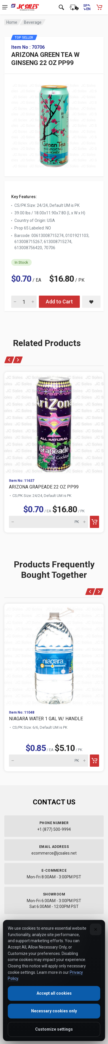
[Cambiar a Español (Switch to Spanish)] (86, 7)
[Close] (95, 929)
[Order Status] (74, 7)
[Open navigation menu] (4, 7)
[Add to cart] (94, 522)
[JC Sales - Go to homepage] (24, 7)
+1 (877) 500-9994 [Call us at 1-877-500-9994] (54, 829)
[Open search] (61, 7)
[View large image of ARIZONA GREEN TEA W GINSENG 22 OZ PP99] (54, 124)
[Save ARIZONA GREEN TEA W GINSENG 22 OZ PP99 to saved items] (91, 302)
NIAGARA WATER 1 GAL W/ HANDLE (46, 718)
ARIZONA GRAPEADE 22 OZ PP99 (44, 487)
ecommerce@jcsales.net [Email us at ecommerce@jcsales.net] (54, 853)
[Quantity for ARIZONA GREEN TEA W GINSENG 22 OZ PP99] (24, 302)
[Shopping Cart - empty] (99, 7)
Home (11, 22)
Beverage (32, 22)
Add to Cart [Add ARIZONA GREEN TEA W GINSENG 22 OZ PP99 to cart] (59, 301)
